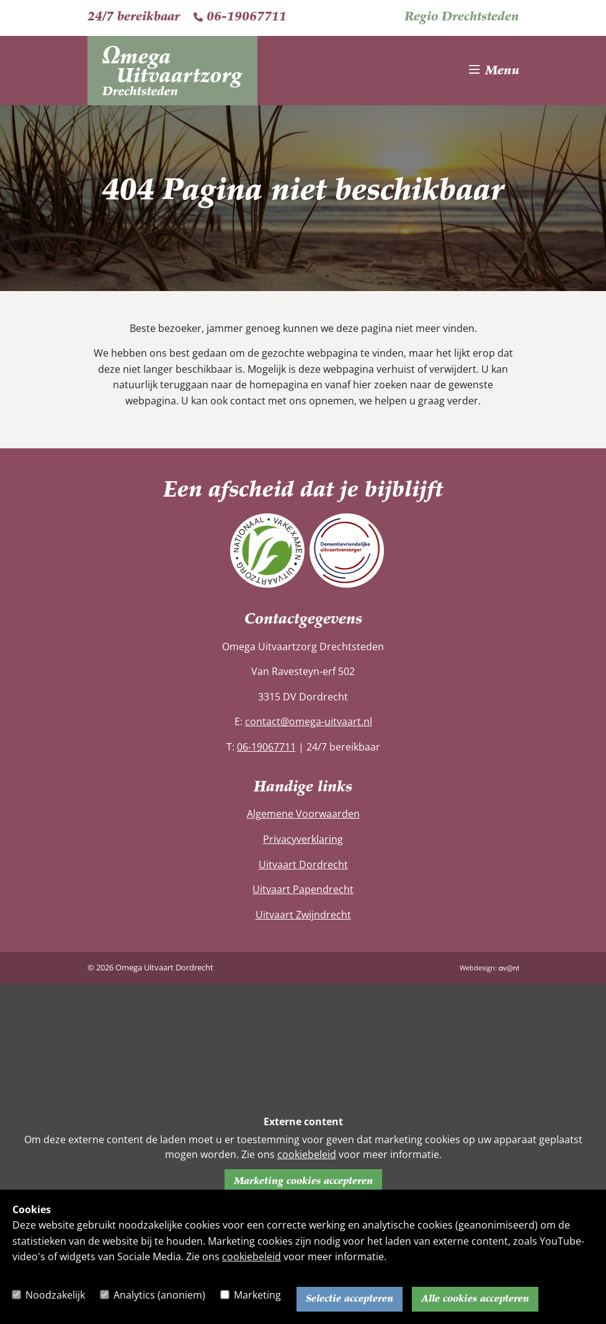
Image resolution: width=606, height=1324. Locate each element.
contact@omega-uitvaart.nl (308, 721)
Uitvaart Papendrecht (303, 889)
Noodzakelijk (55, 1295)
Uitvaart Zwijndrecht (303, 914)
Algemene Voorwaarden (303, 814)
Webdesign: (489, 967)
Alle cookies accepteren (475, 1299)
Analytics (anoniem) (159, 1295)
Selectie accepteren (349, 1299)
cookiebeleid (251, 1256)
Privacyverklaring (303, 839)
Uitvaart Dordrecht (303, 864)
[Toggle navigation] (494, 70)
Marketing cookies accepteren (303, 1182)
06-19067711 (240, 17)
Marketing (257, 1295)
